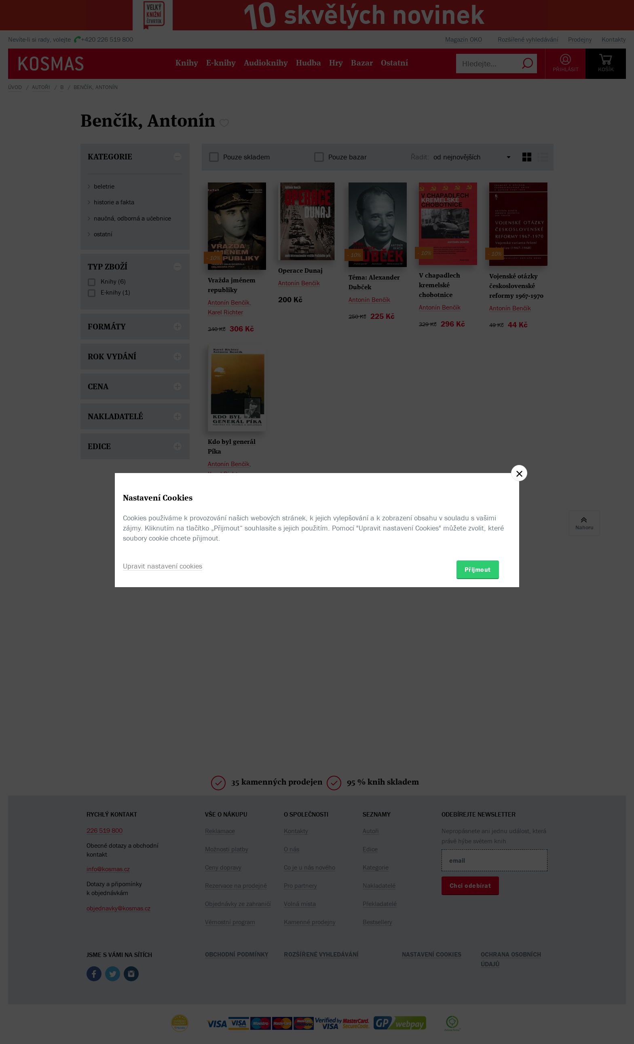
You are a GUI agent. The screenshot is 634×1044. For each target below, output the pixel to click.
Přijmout (478, 569)
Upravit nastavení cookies (162, 566)
